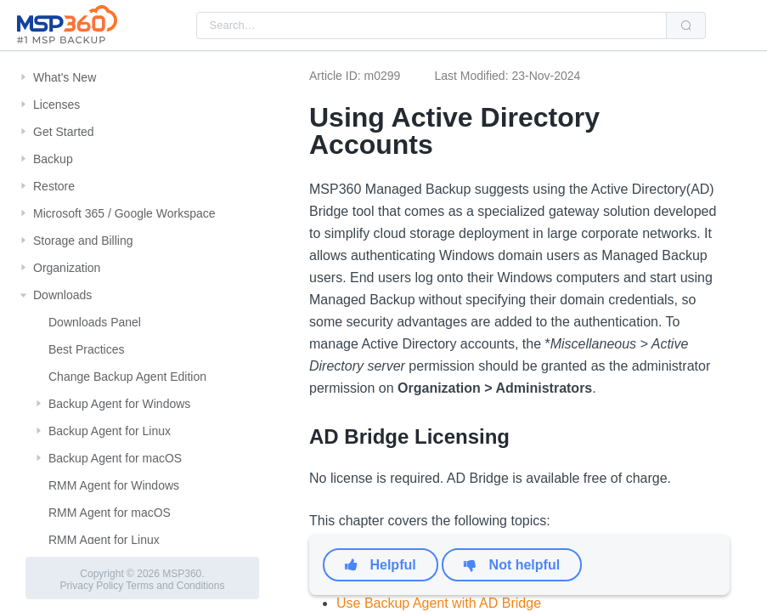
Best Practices (86, 349)
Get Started (63, 132)
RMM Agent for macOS (109, 512)
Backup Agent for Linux (109, 431)
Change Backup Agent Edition (127, 376)
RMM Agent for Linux (104, 540)
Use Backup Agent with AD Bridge (438, 603)
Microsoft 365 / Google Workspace (124, 213)
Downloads (62, 295)
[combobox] (431, 25)
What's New (64, 77)
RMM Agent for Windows (113, 485)
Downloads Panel (94, 322)
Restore (54, 186)
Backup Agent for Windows (119, 404)
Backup (53, 159)
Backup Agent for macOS (115, 458)
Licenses (56, 104)
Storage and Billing (83, 240)
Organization (66, 268)
